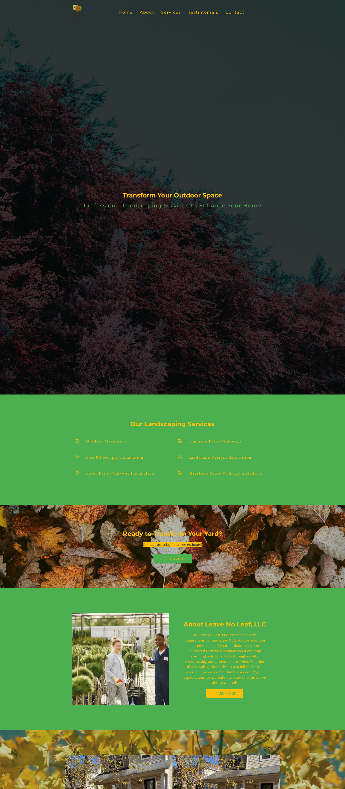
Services (171, 12)
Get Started (172, 559)
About (147, 12)
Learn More (224, 693)
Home (126, 12)
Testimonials (203, 12)
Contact (235, 12)
